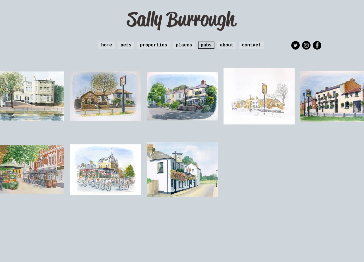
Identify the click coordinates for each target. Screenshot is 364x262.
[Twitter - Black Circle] (295, 45)
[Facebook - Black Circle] (317, 45)
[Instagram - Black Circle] (306, 45)
